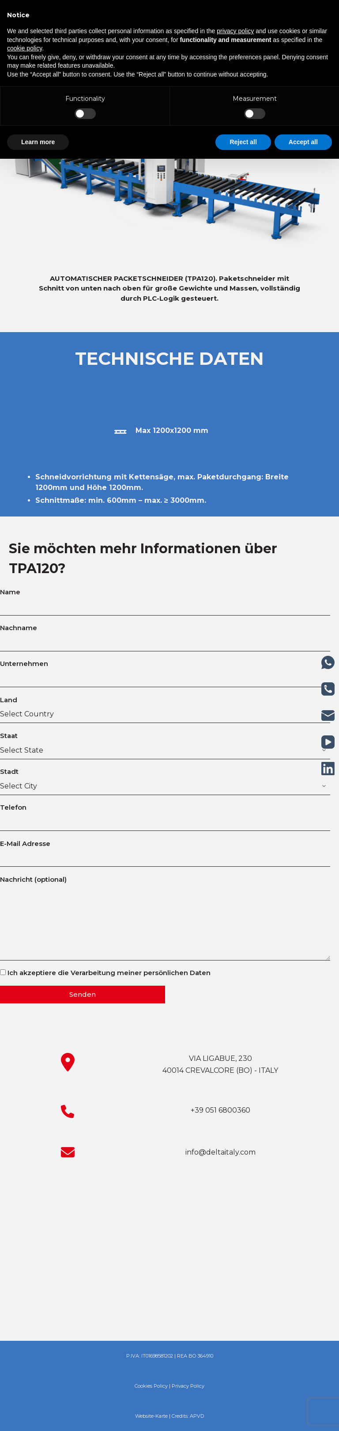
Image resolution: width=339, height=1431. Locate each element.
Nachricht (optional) (165, 917)
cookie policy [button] (24, 48)
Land (165, 707)
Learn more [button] (38, 141)
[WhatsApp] (328, 662)
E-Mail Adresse (165, 850)
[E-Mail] (328, 715)
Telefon (165, 814)
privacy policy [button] (235, 30)
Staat (165, 742)
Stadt (165, 778)
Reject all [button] (243, 141)
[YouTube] (328, 742)
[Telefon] (328, 689)
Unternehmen (165, 670)
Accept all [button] (303, 141)
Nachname (165, 635)
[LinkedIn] (328, 768)
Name (165, 599)
